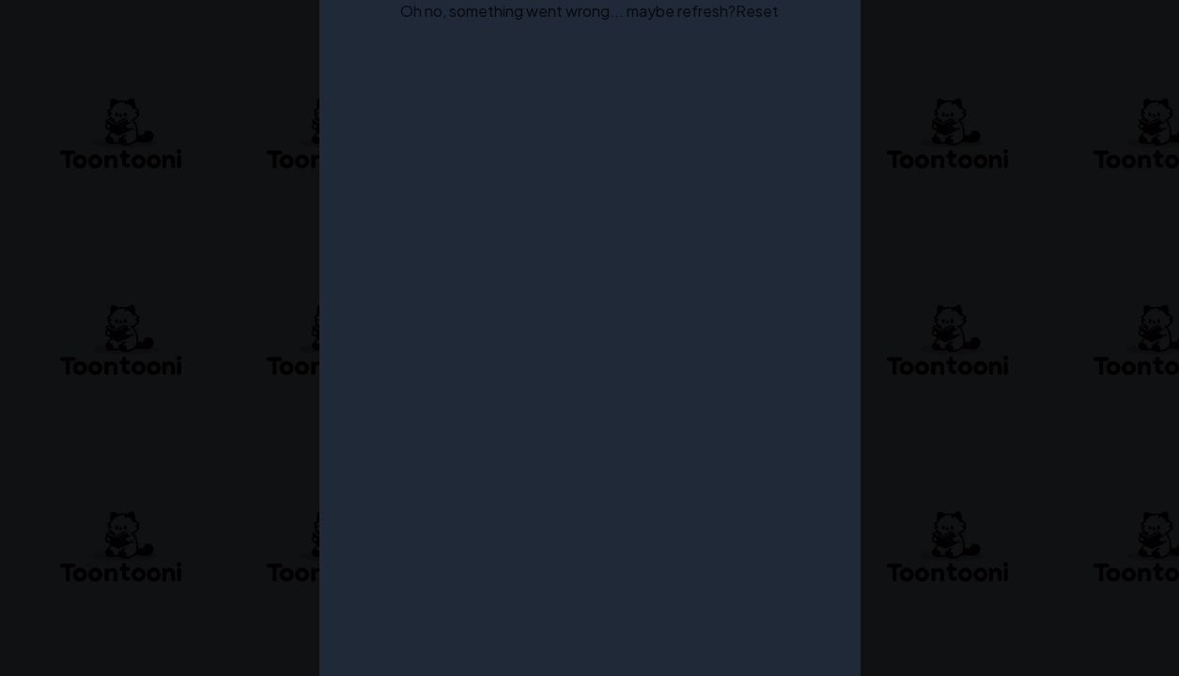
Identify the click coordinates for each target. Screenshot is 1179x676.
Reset (757, 11)
